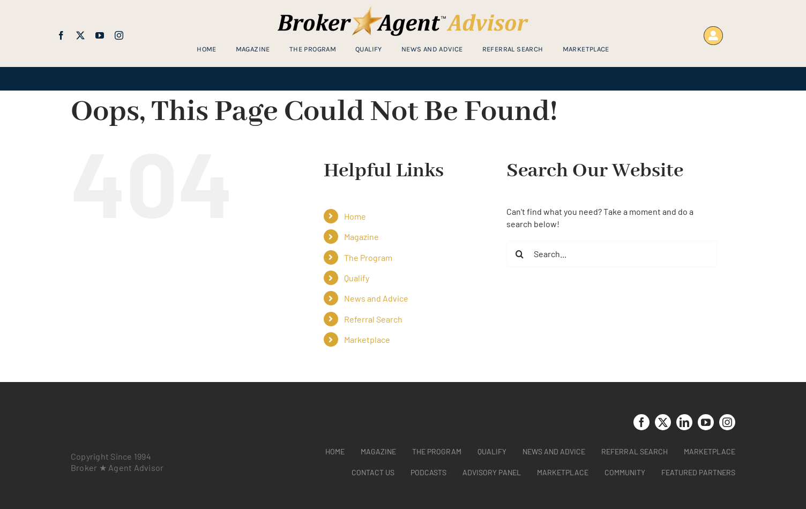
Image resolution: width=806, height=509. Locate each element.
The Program (368, 257)
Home (355, 216)
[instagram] (119, 35)
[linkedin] (684, 422)
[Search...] (611, 254)
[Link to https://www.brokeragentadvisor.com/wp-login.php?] (713, 35)
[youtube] (99, 35)
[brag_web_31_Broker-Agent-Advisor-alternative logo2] (403, 10)
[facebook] (61, 35)
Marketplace (367, 339)
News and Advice (376, 298)
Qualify (356, 278)
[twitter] (80, 35)
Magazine (361, 236)
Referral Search (373, 319)
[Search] (519, 254)
